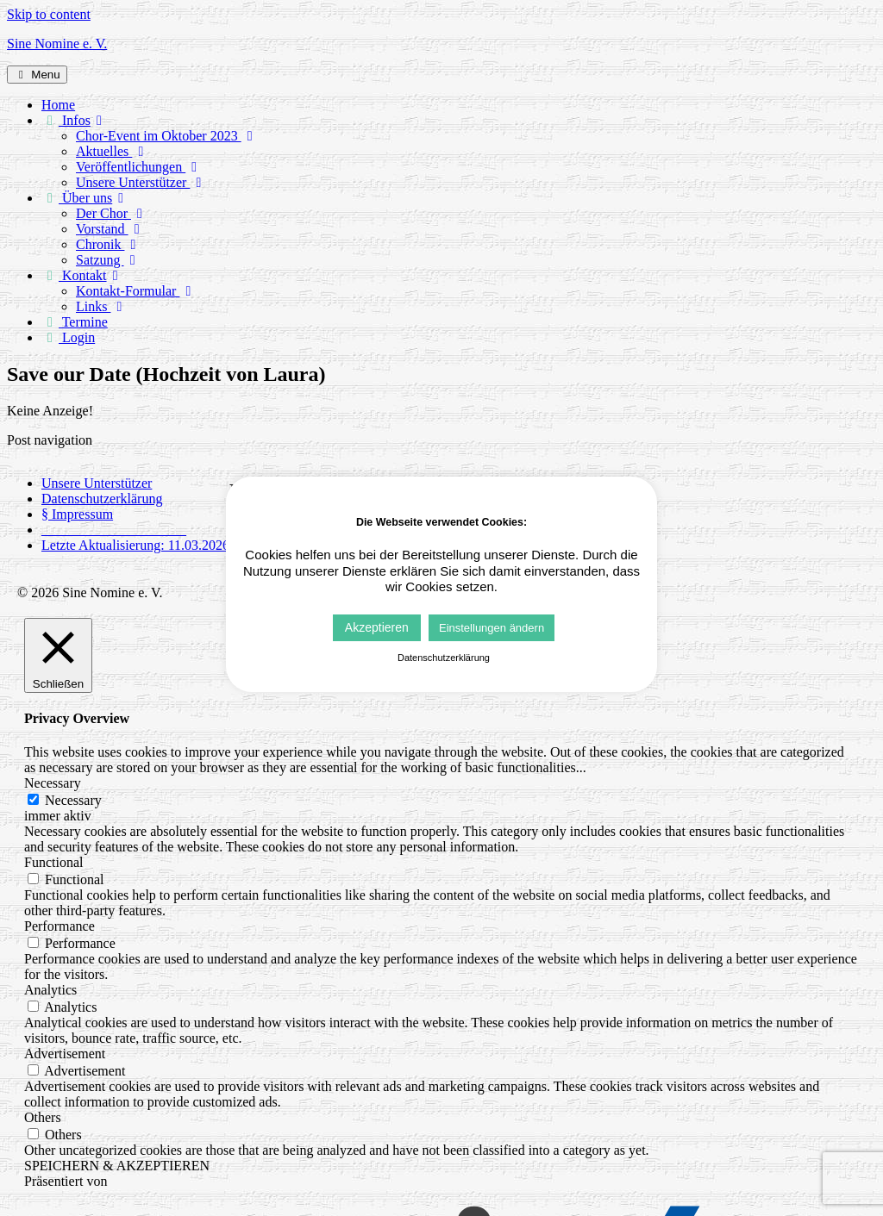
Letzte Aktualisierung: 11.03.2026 (135, 545)
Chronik (108, 244)
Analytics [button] (50, 989)
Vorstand (111, 228)
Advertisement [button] (64, 1053)
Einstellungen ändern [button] (491, 627)
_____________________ (113, 529)
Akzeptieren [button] (377, 627)
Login (68, 337)
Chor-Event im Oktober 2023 (167, 135)
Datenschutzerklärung (101, 498)
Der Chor (112, 213)
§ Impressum (77, 514)
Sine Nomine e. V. (57, 43)
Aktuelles (112, 151)
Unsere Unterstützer (141, 182)
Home (58, 104)
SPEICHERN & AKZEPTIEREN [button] (117, 1165)
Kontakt (82, 275)
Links (102, 306)
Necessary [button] (52, 783)
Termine (74, 322)
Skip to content (49, 14)
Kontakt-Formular (136, 291)
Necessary (73, 800)
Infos (74, 120)
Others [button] (42, 1117)
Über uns (85, 197)
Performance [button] (59, 926)
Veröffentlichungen (139, 166)
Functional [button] (53, 862)
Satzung (108, 260)
